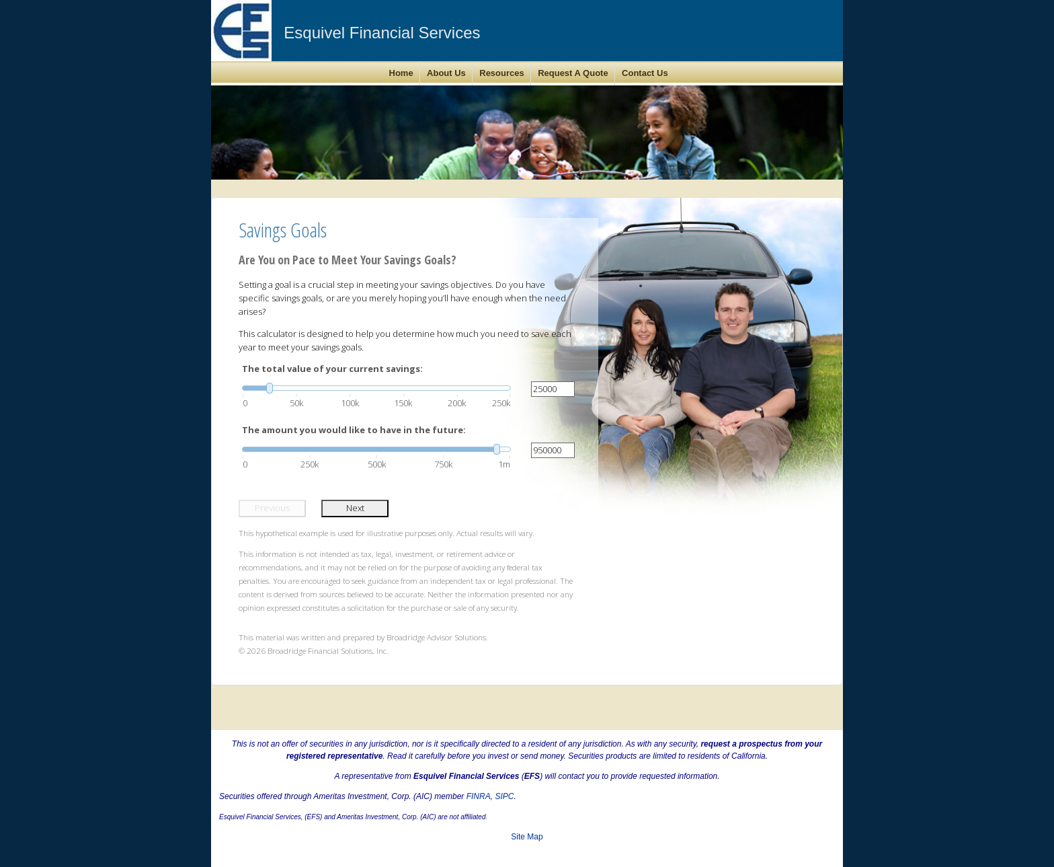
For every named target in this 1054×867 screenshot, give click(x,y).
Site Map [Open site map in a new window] (526, 836)
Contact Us (645, 73)
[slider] (376, 388)
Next (355, 508)
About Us (446, 73)
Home (401, 73)
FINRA (479, 796)
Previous (272, 508)
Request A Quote (573, 73)
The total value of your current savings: (332, 369)
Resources (501, 73)
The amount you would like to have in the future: (354, 430)
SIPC (504, 796)
